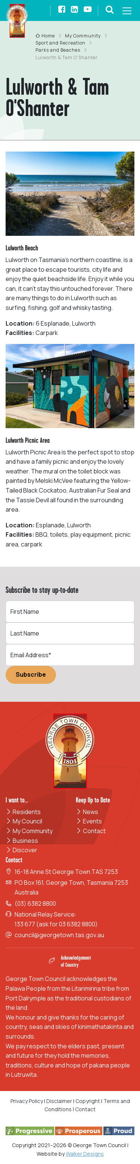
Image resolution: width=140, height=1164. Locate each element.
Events (89, 821)
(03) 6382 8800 (35, 903)
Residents (23, 812)
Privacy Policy (26, 1100)
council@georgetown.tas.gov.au (59, 935)
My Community (29, 831)
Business (22, 841)
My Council (24, 821)
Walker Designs (85, 1153)
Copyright (87, 1100)
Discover (21, 850)
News (87, 812)
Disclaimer (59, 1100)
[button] (109, 10)
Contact (91, 831)
